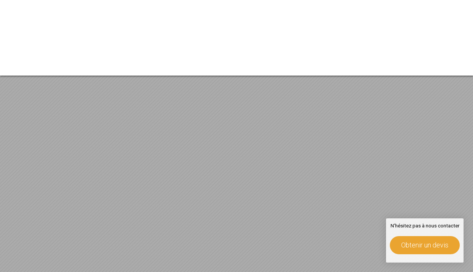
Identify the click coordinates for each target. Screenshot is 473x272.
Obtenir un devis (424, 245)
